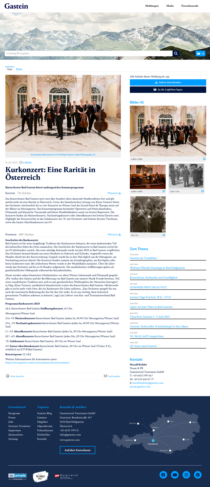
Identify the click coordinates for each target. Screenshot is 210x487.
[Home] (16, 6)
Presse (12, 417)
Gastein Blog (44, 413)
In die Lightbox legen (168, 89)
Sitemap (13, 439)
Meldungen (152, 5)
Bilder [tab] (19, 69)
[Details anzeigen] (204, 159)
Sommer (42, 417)
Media (170, 5)
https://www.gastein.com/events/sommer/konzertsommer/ (37, 362)
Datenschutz (15, 434)
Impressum (14, 430)
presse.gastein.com (140, 386)
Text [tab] (9, 69)
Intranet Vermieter (19, 426)
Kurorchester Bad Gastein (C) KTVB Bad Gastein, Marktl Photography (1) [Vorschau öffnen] (63, 154)
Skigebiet (42, 421)
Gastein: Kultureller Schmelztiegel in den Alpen (159, 326)
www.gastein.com (70, 439)
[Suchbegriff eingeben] (92, 53)
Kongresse (14, 413)
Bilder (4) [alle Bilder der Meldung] (137, 102)
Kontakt (42, 439)
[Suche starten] (176, 53)
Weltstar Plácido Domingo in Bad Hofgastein (157, 268)
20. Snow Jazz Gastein (143, 346)
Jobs (10, 421)
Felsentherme (45, 430)
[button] (200, 53)
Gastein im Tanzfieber (143, 258)
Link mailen (114, 376)
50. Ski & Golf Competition (147, 336)
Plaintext (114, 193)
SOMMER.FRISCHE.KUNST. (148, 287)
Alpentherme (45, 426)
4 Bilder (27, 162)
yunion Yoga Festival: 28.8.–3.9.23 (150, 297)
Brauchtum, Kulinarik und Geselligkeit (154, 277)
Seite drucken (17, 376)
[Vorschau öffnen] (63, 113)
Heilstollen (43, 434)
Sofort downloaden (168, 82)
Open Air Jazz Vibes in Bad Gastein (151, 307)
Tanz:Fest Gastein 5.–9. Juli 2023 (150, 316)
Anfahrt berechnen (78, 450)
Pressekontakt (190, 5)
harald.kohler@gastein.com (148, 383)
